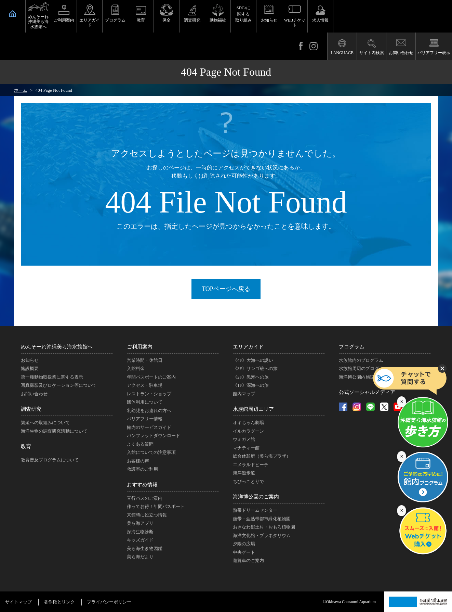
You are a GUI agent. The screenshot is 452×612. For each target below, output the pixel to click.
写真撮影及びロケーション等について (58, 385)
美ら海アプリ (140, 523)
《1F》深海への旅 (251, 385)
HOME (12, 13)
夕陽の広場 (244, 543)
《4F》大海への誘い (253, 360)
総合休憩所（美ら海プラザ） (262, 456)
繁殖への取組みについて (45, 422)
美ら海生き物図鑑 (144, 548)
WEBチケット (295, 22)
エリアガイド (89, 22)
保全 (166, 20)
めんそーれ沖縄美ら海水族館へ (38, 21)
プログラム (115, 20)
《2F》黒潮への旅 (251, 377)
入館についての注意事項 (151, 452)
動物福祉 (218, 20)
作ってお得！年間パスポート (156, 506)
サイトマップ (18, 601)
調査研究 (192, 20)
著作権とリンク (59, 601)
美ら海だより (140, 556)
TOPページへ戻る (226, 288)
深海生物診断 (140, 531)
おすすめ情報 (142, 484)
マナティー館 (246, 447)
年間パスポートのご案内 (151, 377)
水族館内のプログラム (361, 360)
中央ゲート (244, 552)
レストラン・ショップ (149, 393)
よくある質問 (140, 444)
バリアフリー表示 (433, 52)
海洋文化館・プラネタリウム (262, 535)
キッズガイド (140, 540)
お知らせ (269, 20)
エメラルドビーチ (250, 464)
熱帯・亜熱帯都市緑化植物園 (262, 518)
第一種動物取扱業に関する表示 (52, 377)
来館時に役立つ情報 (147, 515)
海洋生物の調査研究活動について (54, 431)
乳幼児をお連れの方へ (149, 410)
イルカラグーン (248, 431)
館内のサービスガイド (149, 427)
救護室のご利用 (142, 469)
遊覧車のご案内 (248, 560)
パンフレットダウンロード (153, 435)
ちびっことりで (248, 481)
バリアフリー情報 (144, 418)
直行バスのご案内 (144, 498)
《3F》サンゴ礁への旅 (255, 368)
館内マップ (244, 393)
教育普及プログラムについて (50, 459)
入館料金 (136, 368)
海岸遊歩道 (244, 472)
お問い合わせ (401, 52)
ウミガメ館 (244, 439)
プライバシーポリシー (109, 601)
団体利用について (144, 402)
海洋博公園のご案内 (256, 496)
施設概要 (30, 368)
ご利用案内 (64, 20)
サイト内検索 (371, 52)
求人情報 (320, 20)
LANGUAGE (342, 52)
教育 (141, 20)
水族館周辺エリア (253, 409)
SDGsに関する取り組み (243, 14)
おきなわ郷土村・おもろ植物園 (264, 527)
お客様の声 (138, 460)
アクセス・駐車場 (144, 385)
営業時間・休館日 (144, 360)
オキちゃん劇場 (248, 422)
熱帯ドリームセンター (255, 510)
